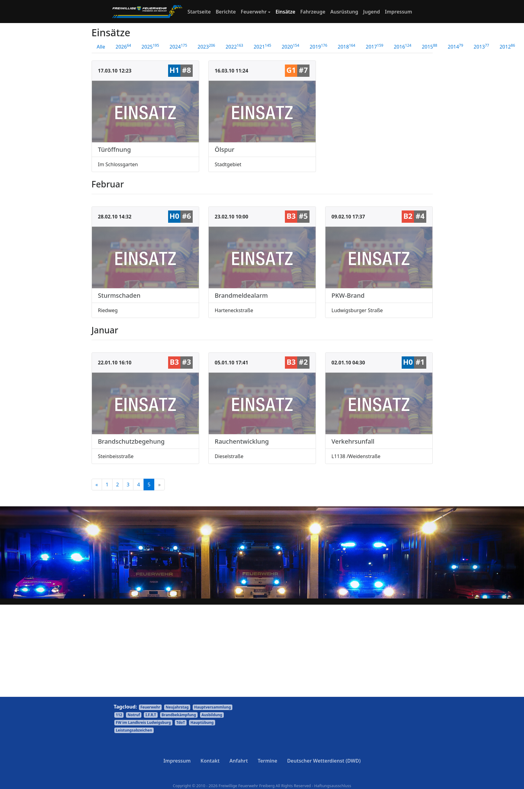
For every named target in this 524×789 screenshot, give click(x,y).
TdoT (180, 722)
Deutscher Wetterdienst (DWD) (323, 760)
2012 (507, 46)
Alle (101, 46)
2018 (346, 46)
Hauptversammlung (212, 707)
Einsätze (285, 11)
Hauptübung (202, 722)
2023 (206, 46)
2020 (290, 46)
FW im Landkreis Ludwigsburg (143, 722)
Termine (267, 760)
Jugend (371, 11)
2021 (262, 46)
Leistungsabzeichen (134, 730)
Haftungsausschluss (332, 785)
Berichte (226, 11)
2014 (455, 46)
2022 (234, 46)
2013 (481, 46)
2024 (178, 46)
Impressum (398, 11)
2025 (150, 46)
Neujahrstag (177, 707)
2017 (374, 46)
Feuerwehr (253, 11)
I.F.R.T (150, 714)
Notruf (134, 714)
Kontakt (209, 760)
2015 (429, 46)
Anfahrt (239, 760)
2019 (318, 46)
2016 (402, 46)
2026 (123, 46)
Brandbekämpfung (179, 714)
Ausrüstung (344, 11)
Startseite (200, 11)
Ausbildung (212, 714)
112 (119, 714)
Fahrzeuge (312, 11)
